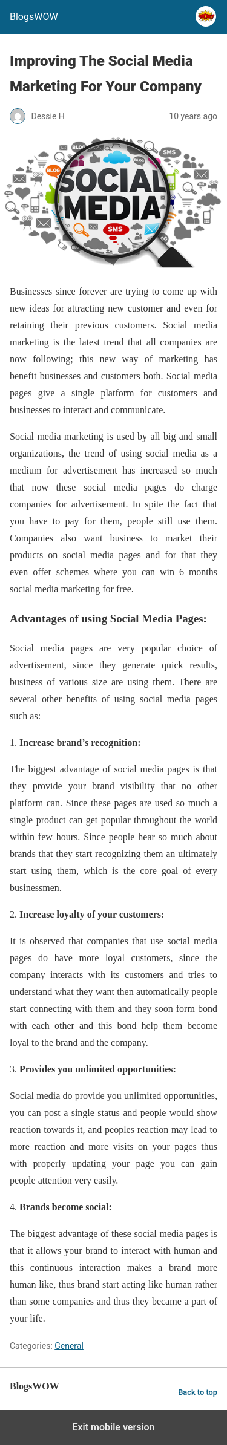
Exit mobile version (113, 1427)
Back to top (197, 1392)
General (69, 1346)
